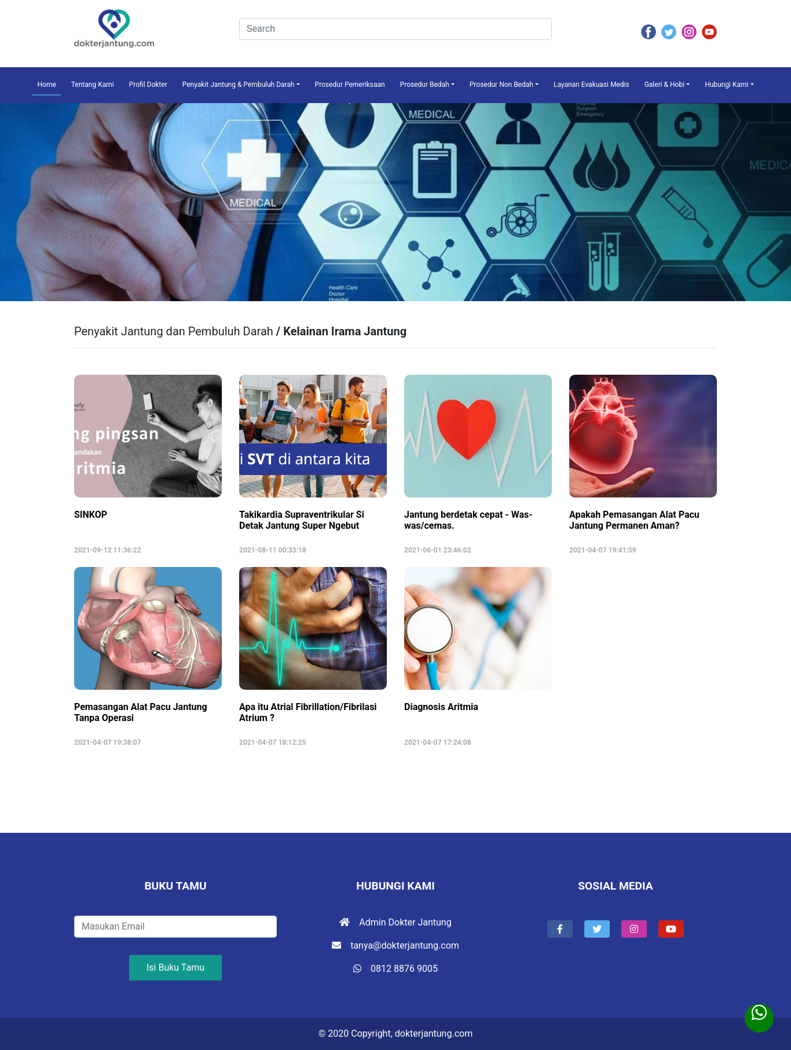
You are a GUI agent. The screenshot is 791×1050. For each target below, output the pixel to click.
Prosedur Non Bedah (501, 85)
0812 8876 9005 (395, 968)
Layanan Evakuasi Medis (591, 85)
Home (46, 85)
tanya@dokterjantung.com (395, 945)
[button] (560, 929)
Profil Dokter (148, 85)
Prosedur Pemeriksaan (350, 85)
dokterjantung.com (434, 1033)
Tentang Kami (92, 85)
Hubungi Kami (726, 85)
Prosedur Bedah (424, 85)
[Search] (395, 29)
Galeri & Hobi (664, 85)
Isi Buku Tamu (175, 967)
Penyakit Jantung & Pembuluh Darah (238, 85)
